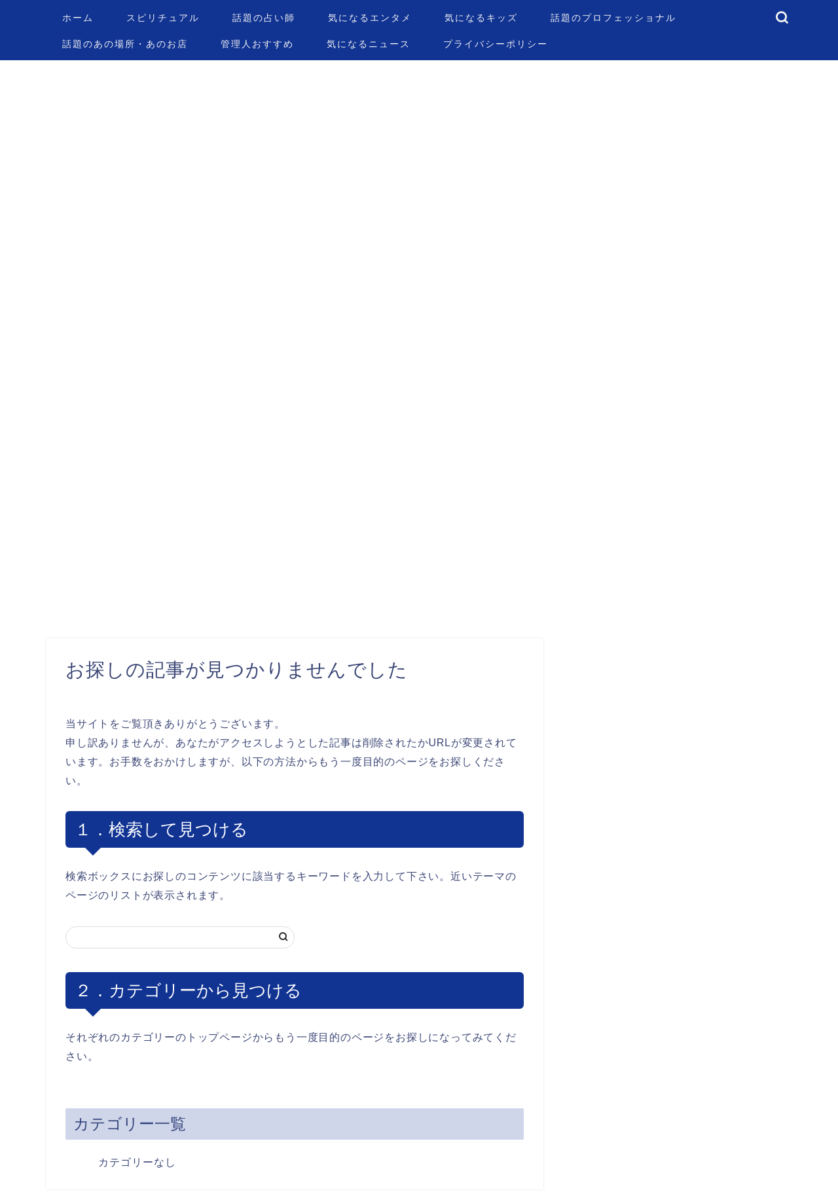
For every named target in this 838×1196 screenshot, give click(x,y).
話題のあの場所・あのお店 (125, 44)
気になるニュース (368, 44)
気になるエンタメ (370, 18)
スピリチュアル (163, 18)
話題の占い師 (263, 18)
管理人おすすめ (257, 44)
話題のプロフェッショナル (613, 18)
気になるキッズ (481, 18)
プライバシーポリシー (495, 44)
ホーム (78, 18)
